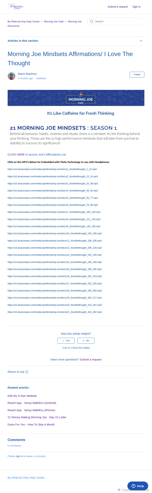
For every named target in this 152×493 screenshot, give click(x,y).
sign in (19, 456)
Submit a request (118, 6)
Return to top (18, 371)
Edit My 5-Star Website (22, 395)
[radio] (66, 340)
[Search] (115, 21)
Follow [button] (137, 74)
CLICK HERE (16, 154)
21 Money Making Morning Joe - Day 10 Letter (37, 417)
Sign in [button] (136, 6)
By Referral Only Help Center (24, 21)
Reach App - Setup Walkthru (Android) (32, 402)
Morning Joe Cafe (54, 21)
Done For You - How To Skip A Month (31, 424)
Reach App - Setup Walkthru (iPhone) (31, 410)
